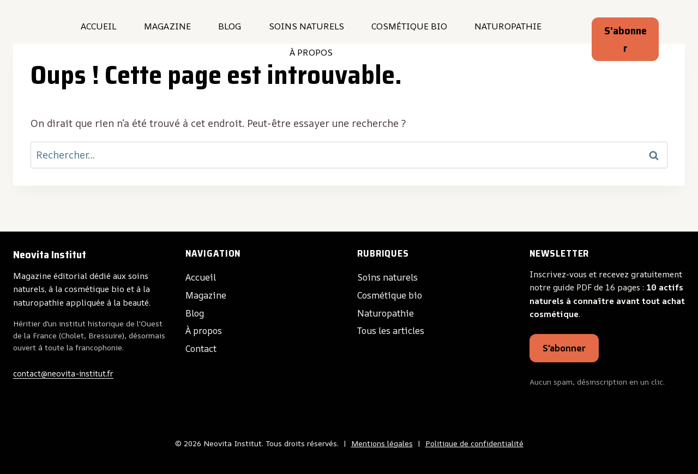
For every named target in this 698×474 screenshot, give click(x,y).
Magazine (167, 26)
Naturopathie (507, 26)
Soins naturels (306, 26)
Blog (229, 26)
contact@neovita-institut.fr (63, 371)
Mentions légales (382, 443)
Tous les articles (395, 327)
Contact (203, 345)
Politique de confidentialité (474, 443)
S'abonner (566, 347)
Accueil (99, 26)
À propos (311, 52)
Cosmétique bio (409, 26)
